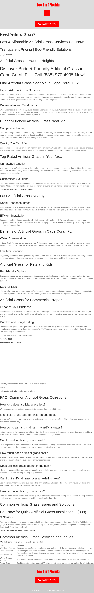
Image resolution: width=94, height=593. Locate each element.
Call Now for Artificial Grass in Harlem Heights (17, 190)
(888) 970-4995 (6, 54)
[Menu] (47, 13)
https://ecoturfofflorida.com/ (10, 343)
